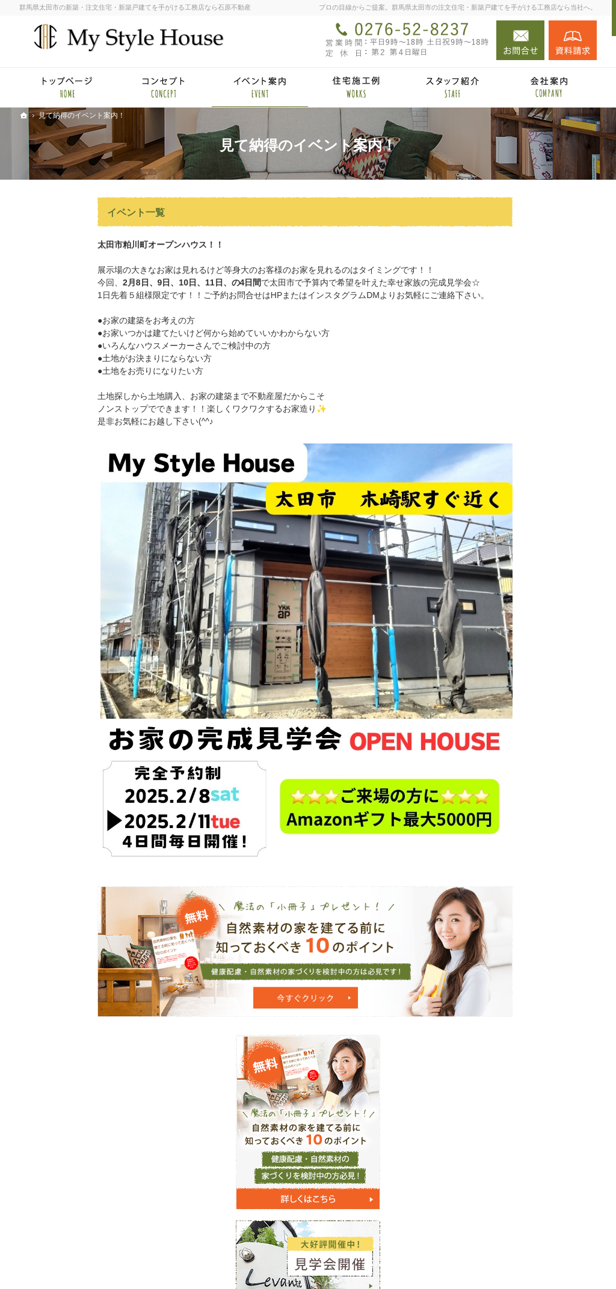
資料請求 (573, 40)
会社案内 (485, 775)
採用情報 (485, 847)
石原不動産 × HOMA (506, 502)
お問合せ (520, 40)
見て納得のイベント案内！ (518, 584)
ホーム (480, 478)
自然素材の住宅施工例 (510, 703)
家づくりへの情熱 (501, 799)
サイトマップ (493, 967)
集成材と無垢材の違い (510, 655)
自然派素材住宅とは (506, 608)
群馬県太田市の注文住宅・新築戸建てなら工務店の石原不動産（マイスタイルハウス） (391, 1261)
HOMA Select (504, 543)
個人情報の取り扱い (506, 943)
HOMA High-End (510, 526)
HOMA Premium (509, 561)
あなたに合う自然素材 (510, 679)
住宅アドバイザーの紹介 (514, 823)
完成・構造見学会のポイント (523, 728)
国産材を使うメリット (510, 632)
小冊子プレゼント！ (506, 871)
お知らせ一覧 (493, 919)
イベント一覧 (58, 212)
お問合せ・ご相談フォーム (524, 1208)
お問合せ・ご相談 (501, 895)
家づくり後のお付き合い (514, 752)
